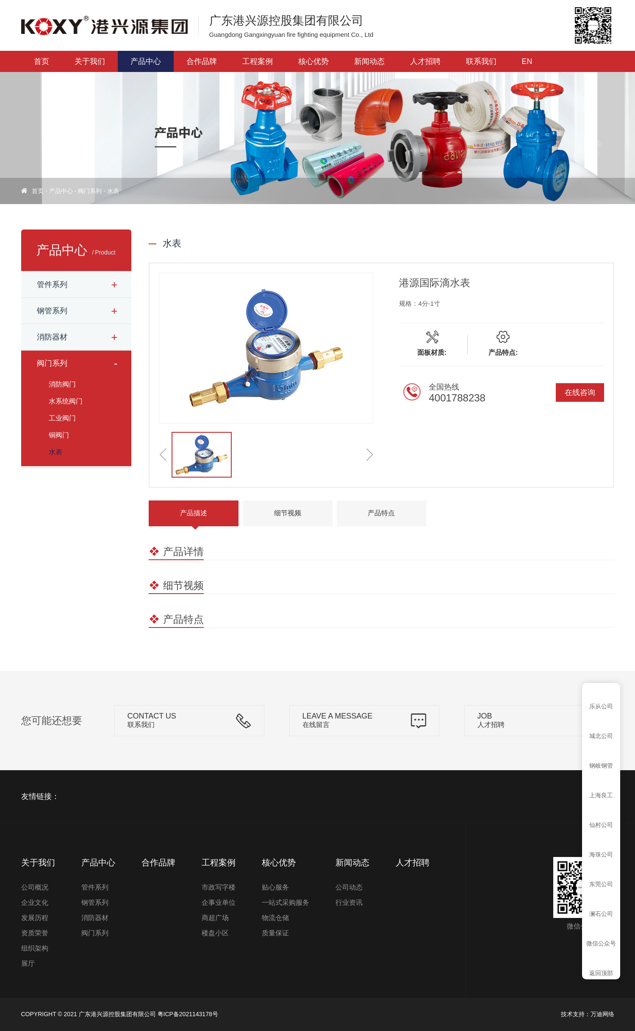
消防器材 (52, 337)
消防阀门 (62, 384)
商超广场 (215, 917)
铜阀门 (59, 435)
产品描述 (193, 513)
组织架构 (34, 948)
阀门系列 (90, 191)
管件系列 (52, 284)
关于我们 (90, 61)
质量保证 (275, 933)
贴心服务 (275, 887)
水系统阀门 (66, 401)
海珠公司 (601, 854)
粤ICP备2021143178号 (188, 1014)
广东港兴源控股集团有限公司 (117, 1014)
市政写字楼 (219, 887)
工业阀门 (62, 418)
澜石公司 (601, 913)
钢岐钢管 (601, 765)
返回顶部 (601, 973)
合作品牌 (201, 61)
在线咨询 (580, 392)
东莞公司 (601, 884)
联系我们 (481, 61)
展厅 (28, 963)
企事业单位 (219, 902)
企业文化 (34, 902)
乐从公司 (601, 706)
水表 (113, 191)
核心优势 (313, 61)
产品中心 (145, 61)
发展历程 (34, 917)
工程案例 (257, 61)
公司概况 (34, 887)
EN (527, 61)
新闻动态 (369, 61)
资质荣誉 (34, 933)
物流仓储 (275, 917)
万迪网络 (602, 1014)
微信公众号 (601, 943)
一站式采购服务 (285, 902)
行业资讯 (349, 902)
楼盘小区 (215, 933)
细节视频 (287, 513)
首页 (41, 61)
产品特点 (381, 513)
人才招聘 (425, 61)
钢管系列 (52, 311)
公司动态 (349, 887)
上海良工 (601, 795)
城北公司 (601, 735)
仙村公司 (601, 824)
